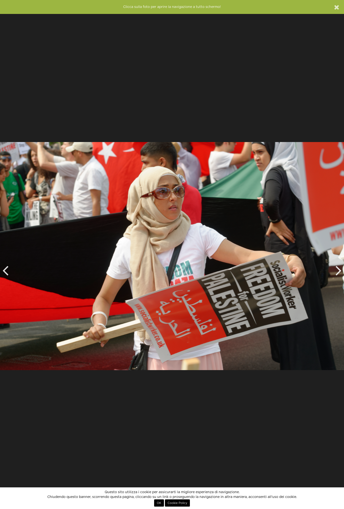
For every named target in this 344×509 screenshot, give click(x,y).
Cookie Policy (177, 503)
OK (159, 503)
